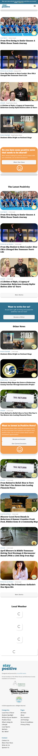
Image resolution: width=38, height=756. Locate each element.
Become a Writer (19, 317)
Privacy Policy (25, 724)
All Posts (23, 713)
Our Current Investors (19, 443)
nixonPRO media (21, 673)
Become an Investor (19, 439)
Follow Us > (21, 2)
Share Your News (19, 162)
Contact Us (5, 740)
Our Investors (25, 717)
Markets (4, 729)
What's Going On (7, 722)
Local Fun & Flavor (5, 514)
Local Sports (3, 38)
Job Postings (25, 720)
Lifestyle (2, 103)
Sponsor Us (5, 747)
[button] (34, 6)
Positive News (4, 380)
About (22, 715)
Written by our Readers (6, 71)
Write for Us (6, 745)
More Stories (19, 295)
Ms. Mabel (5, 731)
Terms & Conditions (27, 722)
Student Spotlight (5, 135)
